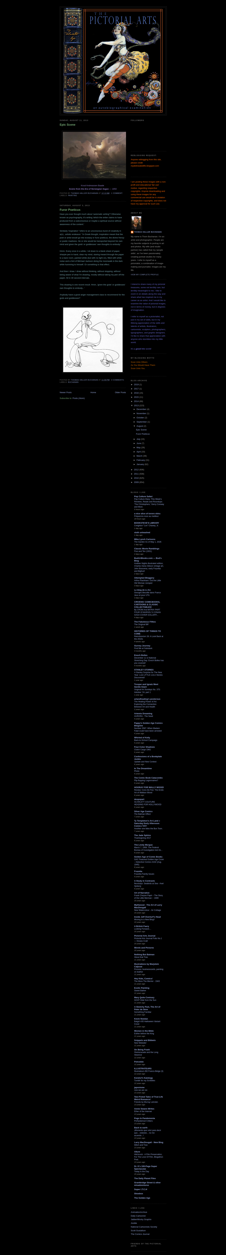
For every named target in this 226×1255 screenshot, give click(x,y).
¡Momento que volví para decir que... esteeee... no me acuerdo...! (147, 1133)
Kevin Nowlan (141, 1019)
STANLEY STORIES (144, 670)
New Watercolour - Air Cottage (147, 910)
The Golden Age (142, 1198)
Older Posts (120, 392)
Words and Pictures (144, 947)
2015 (136, 397)
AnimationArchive (139, 1212)
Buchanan (73, 382)
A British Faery (141, 926)
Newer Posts (66, 392)
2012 (136, 469)
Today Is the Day (141, 1171)
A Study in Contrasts (144, 881)
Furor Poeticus (70, 209)
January (141, 464)
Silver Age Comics (143, 811)
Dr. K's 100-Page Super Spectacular (145, 1167)
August (140, 426)
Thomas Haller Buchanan (148, 232)
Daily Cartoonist (138, 1216)
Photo (136, 771)
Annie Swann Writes (144, 1109)
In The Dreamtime (143, 768)
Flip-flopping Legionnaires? (146, 780)
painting (72, 195)
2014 (136, 401)
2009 (136, 482)
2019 (136, 384)
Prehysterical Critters (143, 1121)
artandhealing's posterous (147, 699)
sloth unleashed (142, 532)
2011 (136, 474)
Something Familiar (142, 1012)
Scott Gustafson (138, 1230)
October (141, 417)
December (142, 409)
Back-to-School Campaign (145, 740)
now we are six (140, 1090)
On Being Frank (142, 1049)
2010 (136, 478)
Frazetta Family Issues (144, 874)
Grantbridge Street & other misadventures (147, 1183)
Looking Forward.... (142, 929)
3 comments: (118, 380)
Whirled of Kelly (142, 737)
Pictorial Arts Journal (144, 936)
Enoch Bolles (140, 655)
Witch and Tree (141, 1145)
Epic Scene (67, 124)
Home (93, 392)
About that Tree (141, 957)
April (139, 451)
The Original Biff (141, 624)
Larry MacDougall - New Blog (148, 1142)
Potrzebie (139, 1062)
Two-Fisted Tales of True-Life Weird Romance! (148, 1098)
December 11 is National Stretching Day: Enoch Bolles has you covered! (149, 660)
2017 (136, 388)
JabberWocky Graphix (141, 1219)
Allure (137, 1151)
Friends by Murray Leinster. (146, 1102)
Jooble (134, 1223)
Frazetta (138, 871)
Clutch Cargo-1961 (142, 749)
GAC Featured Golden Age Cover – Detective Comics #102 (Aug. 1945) (149, 862)
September (142, 422)
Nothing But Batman (144, 954)
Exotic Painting (141, 988)
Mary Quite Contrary (144, 997)
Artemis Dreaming (143, 713)
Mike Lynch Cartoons (144, 539)
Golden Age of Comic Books (148, 857)
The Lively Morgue (143, 845)
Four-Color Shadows (144, 747)
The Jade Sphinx (142, 835)
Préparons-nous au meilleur (146, 516)
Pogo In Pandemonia (144, 1118)
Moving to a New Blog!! (144, 919)
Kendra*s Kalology (143, 1078)
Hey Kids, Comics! (143, 978)
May (139, 447)
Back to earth (140, 1127)
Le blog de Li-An (142, 590)
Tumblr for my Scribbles (144, 1080)
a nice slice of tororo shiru (147, 513)
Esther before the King (144, 1033)
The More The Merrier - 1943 (147, 981)
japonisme (139, 1087)
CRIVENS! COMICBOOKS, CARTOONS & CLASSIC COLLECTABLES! (147, 604)
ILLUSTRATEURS (143, 1068)
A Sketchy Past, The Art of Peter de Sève (147, 1008)
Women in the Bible (144, 1031)
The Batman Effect (142, 814)
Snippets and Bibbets (145, 1040)
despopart (139, 799)
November (142, 413)
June (139, 443)
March (140, 456)
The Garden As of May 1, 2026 (147, 542)
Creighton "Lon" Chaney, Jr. (146, 525)
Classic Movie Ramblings (146, 548)
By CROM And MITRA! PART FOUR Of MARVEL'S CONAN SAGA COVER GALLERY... (147, 612)
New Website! (140, 1043)
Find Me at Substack (143, 648)
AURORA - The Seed (143, 716)
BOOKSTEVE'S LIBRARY (146, 523)
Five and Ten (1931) (143, 551)
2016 (136, 393)
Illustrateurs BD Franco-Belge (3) (148, 1071)
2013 (136, 405)
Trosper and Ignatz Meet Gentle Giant (146, 685)
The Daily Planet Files (145, 1178)
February (141, 460)
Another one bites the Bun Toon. (148, 828)
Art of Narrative (142, 893)
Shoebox (138, 1193)
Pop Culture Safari (143, 496)
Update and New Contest (145, 762)
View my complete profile (145, 275)
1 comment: (117, 193)
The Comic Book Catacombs (148, 778)
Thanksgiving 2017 (142, 838)
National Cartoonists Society (144, 1227)
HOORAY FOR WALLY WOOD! (149, 787)
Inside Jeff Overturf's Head (147, 917)
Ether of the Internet (143, 1111)
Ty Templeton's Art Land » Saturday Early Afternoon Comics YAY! (147, 823)
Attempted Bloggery (144, 578)
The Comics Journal (140, 1234)
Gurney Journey (142, 645)
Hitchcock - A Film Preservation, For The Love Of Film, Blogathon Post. (148, 1157)
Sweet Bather (140, 990)
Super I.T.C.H (140, 1189)
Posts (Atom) (79, 398)
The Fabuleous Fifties (145, 622)
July (139, 439)
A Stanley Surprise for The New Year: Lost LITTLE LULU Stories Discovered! (148, 675)
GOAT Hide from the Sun (145, 1000)
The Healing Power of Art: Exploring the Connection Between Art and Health (145, 704)
